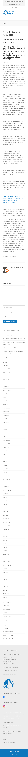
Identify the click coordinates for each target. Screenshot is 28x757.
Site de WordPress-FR (8, 639)
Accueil (4, 739)
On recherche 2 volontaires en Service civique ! (14, 338)
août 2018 (5, 568)
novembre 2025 (6, 372)
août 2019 (5, 536)
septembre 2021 (7, 451)
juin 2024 (5, 397)
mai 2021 (5, 461)
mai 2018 (5, 579)
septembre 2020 (7, 490)
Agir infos (5, 612)
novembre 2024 (6, 383)
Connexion (5, 628)
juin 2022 (5, 429)
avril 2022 (5, 433)
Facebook (6, 256)
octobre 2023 (6, 415)
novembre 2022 (6, 426)
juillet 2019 (5, 540)
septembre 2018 (7, 565)
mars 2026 (5, 365)
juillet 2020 (5, 497)
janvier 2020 (6, 518)
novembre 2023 (6, 411)
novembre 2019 (6, 526)
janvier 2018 (6, 593)
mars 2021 (5, 468)
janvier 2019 (6, 554)
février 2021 (6, 472)
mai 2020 (5, 504)
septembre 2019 (7, 533)
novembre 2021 (6, 443)
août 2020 (5, 493)
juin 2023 (5, 418)
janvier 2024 (6, 404)
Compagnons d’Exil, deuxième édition (12, 357)
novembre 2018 (6, 561)
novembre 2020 (6, 483)
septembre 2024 (7, 390)
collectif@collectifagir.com (14, 4)
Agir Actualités (6, 609)
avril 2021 (5, 465)
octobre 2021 (6, 447)
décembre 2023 (6, 408)
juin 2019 (5, 543)
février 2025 (6, 379)
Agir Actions (6, 605)
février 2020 (6, 515)
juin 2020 (5, 501)
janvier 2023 (6, 422)
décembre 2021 (6, 440)
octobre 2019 (6, 529)
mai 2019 (5, 547)
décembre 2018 (6, 558)
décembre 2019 (6, 522)
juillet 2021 (5, 454)
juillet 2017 (5, 597)
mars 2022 (5, 436)
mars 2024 (5, 401)
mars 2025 (5, 376)
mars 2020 (5, 511)
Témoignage (6, 620)
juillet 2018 (5, 572)
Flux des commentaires (8, 635)
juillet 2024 (5, 393)
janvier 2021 (6, 476)
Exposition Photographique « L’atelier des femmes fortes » (13, 352)
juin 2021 (5, 458)
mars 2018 (5, 586)
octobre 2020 (6, 486)
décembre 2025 (6, 368)
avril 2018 (5, 583)
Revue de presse (7, 616)
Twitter (13, 256)
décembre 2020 (6, 479)
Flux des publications (8, 631)
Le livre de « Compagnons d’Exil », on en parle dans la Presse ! (14, 343)
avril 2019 (5, 551)
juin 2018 (5, 576)
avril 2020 (5, 508)
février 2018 (6, 590)
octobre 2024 (6, 386)
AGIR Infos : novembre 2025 (9, 347)
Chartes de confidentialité (9, 742)
